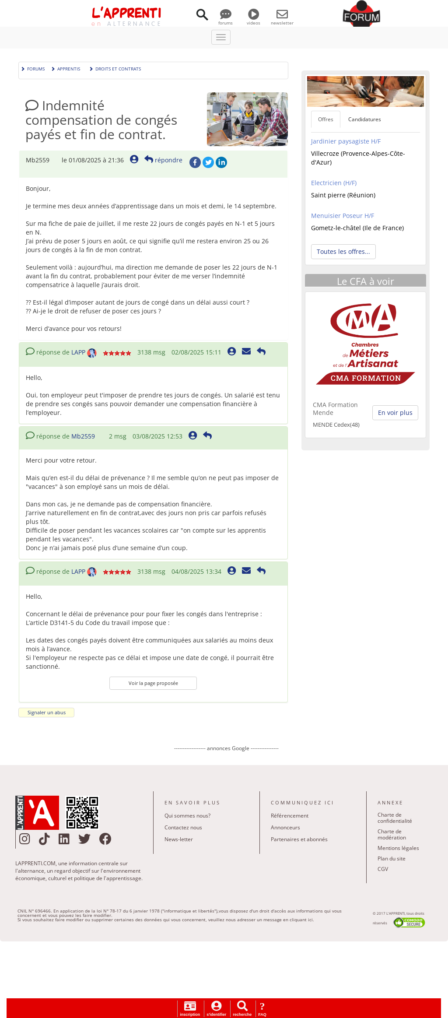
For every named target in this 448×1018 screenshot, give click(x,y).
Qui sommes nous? (187, 815)
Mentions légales (398, 848)
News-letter (178, 839)
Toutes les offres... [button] (343, 251)
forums (225, 20)
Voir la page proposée (153, 683)
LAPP (78, 352)
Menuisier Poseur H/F (342, 215)
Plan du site (392, 858)
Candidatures (364, 119)
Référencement (289, 815)
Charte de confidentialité (395, 818)
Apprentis (65, 68)
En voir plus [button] (395, 412)
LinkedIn (221, 162)
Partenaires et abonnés (299, 839)
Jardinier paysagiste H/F (346, 141)
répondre (163, 160)
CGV (383, 869)
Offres (325, 119)
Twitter (208, 162)
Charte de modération (392, 834)
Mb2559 (83, 436)
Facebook (195, 162)
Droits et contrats (115, 68)
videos (253, 20)
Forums (33, 68)
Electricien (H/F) (334, 183)
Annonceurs (285, 827)
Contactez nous (183, 827)
